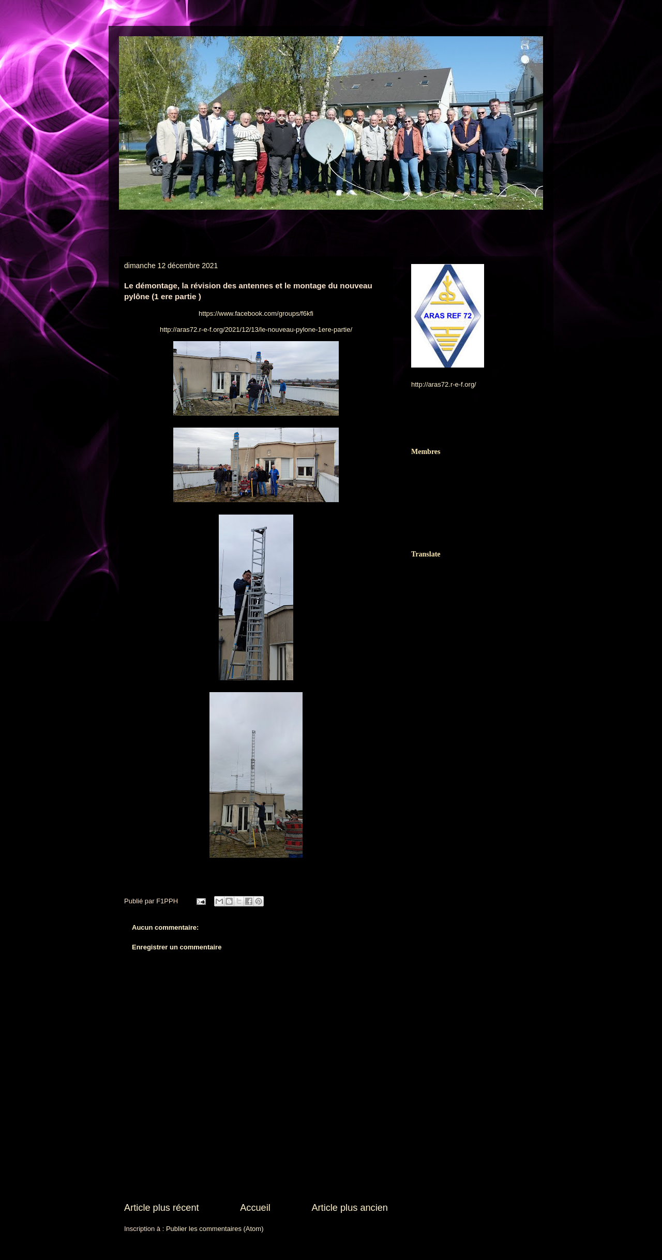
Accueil (255, 1208)
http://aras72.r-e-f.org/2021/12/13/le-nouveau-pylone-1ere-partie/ (256, 329)
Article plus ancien (349, 1208)
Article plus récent (161, 1208)
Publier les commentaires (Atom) (215, 1229)
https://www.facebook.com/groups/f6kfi (256, 313)
